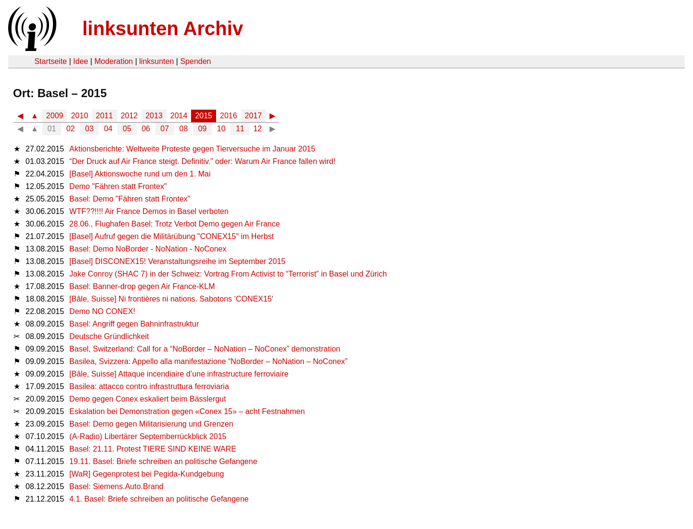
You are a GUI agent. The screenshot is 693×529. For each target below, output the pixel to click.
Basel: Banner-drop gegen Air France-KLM (142, 286)
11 (240, 129)
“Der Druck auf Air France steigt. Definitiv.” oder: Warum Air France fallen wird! (202, 161)
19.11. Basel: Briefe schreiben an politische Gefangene (163, 461)
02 (70, 129)
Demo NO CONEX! (102, 311)
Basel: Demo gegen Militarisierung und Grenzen (151, 424)
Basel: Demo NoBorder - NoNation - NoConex (147, 249)
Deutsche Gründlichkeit (109, 336)
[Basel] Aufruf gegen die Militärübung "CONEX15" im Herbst (171, 236)
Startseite (50, 61)
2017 (253, 116)
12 (257, 129)
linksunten (156, 61)
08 (184, 129)
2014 (179, 116)
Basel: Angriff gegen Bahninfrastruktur (134, 324)
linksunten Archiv (162, 28)
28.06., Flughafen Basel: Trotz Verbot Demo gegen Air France (174, 224)
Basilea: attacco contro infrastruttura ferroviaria (149, 386)
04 (108, 129)
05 (127, 129)
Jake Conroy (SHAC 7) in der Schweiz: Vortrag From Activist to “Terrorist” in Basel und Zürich (228, 274)
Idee (80, 61)
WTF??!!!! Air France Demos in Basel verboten (149, 211)
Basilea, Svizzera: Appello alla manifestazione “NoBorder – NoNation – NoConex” (208, 361)
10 (221, 129)
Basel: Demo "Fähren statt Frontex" (129, 199)
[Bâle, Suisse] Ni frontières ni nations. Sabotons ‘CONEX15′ (171, 299)
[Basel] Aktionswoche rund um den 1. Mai (140, 174)
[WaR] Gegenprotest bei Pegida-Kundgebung (146, 474)
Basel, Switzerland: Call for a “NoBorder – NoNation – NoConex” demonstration (204, 349)
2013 (154, 116)
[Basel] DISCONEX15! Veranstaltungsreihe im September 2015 (177, 261)
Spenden (195, 61)
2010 (79, 116)
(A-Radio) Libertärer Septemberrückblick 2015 (147, 436)
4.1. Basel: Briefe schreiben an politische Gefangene (159, 499)
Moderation (113, 61)
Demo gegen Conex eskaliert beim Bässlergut (147, 399)
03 (89, 129)
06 (145, 129)
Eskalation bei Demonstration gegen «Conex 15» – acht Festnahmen (187, 411)
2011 (104, 116)
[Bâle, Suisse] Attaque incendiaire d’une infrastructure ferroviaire (178, 374)
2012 (129, 116)
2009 (55, 116)
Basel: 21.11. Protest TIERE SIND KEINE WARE (152, 449)
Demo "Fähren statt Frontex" (118, 186)
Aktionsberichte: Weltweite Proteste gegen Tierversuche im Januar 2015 (192, 149)
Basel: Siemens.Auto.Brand (116, 486)
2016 (228, 116)
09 (202, 129)
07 (164, 129)
